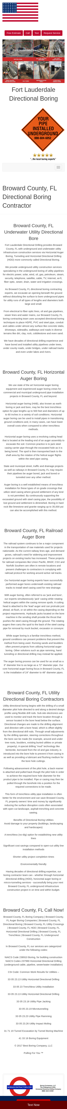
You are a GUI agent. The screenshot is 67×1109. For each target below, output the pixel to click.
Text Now (33, 1105)
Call (28, 33)
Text (37, 33)
